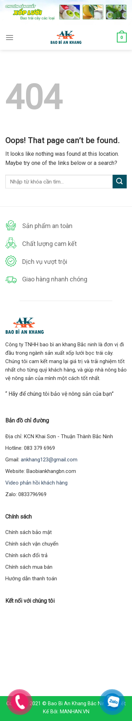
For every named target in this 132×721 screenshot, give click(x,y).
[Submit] (120, 181)
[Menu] (9, 37)
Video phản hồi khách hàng (36, 483)
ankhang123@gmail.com (49, 459)
